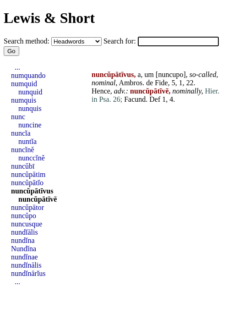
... (17, 67)
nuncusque (26, 224)
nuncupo (170, 74)
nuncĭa (21, 133)
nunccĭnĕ (31, 158)
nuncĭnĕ (22, 150)
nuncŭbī (23, 166)
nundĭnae (24, 257)
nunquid (30, 92)
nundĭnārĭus (28, 273)
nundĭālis (24, 232)
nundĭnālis (26, 265)
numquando (28, 75)
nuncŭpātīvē (37, 199)
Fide (161, 83)
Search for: (120, 41)
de (149, 83)
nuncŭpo (23, 216)
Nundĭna (23, 249)
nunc (18, 117)
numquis (23, 100)
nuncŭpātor (27, 207)
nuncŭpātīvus (32, 191)
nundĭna (23, 240)
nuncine (30, 125)
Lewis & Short (49, 18)
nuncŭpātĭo (27, 183)
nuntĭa (27, 141)
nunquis (30, 108)
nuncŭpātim (28, 174)
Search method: (27, 41)
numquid (24, 84)
